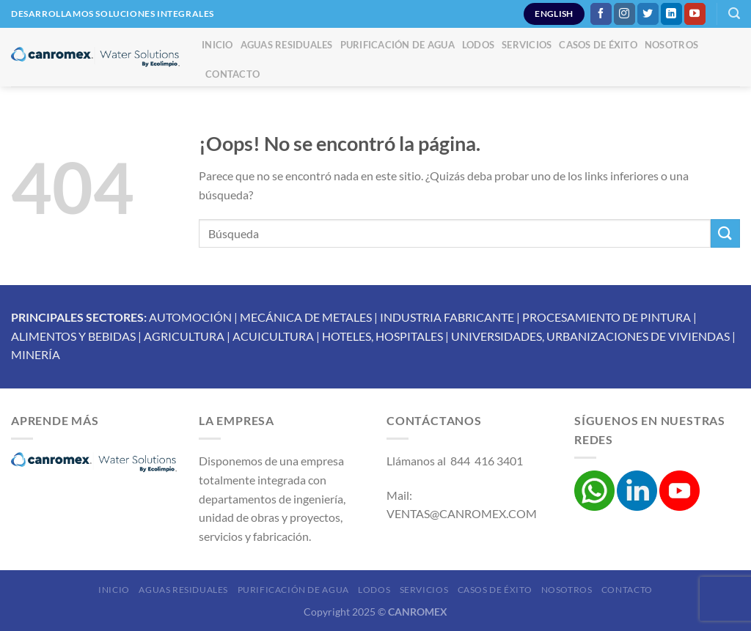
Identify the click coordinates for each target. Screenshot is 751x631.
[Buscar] (734, 13)
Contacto (232, 74)
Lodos (478, 45)
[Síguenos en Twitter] (648, 14)
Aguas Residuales (287, 45)
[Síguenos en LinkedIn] (671, 14)
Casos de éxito (598, 45)
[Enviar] (725, 233)
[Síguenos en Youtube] (695, 14)
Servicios (527, 45)
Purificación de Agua (397, 45)
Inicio (217, 45)
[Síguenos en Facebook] (601, 14)
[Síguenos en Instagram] (624, 14)
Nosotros (671, 45)
